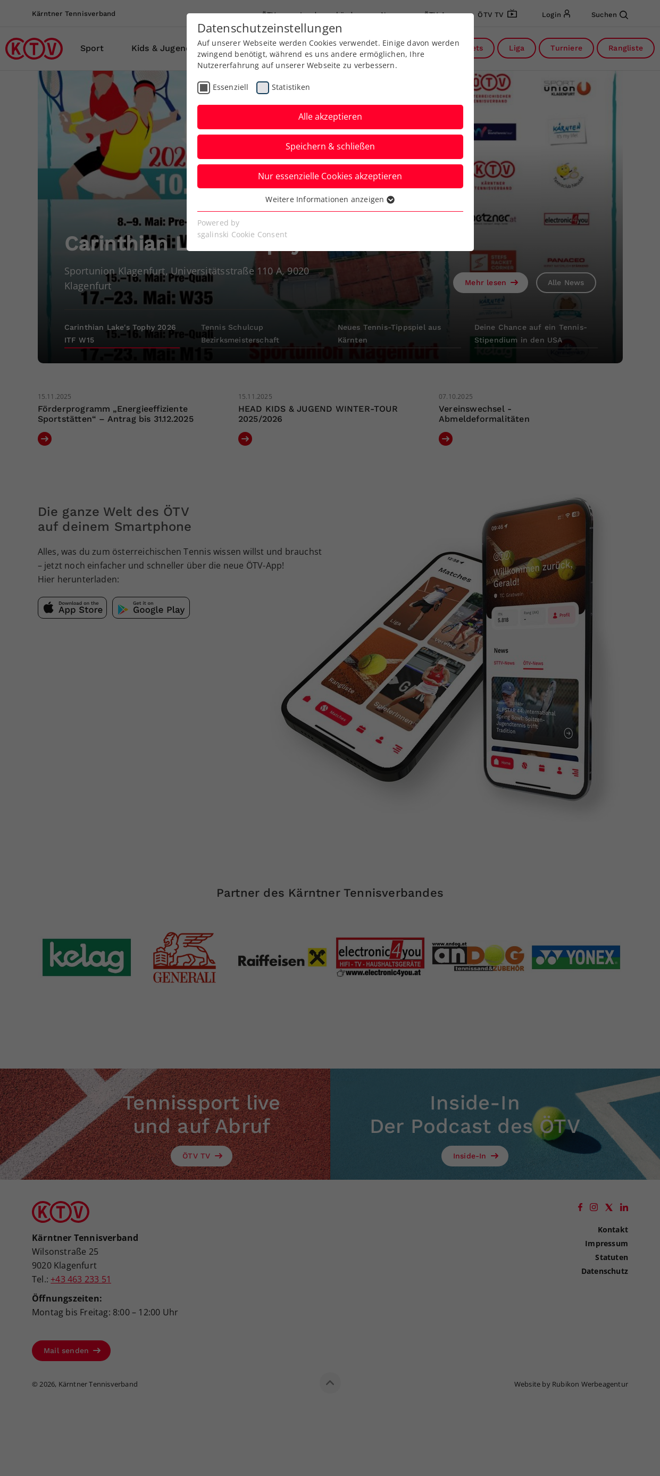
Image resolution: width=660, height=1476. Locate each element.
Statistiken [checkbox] (291, 87)
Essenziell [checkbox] (231, 87)
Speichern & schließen (330, 146)
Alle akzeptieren (330, 116)
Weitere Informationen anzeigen (329, 199)
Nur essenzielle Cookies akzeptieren (330, 176)
